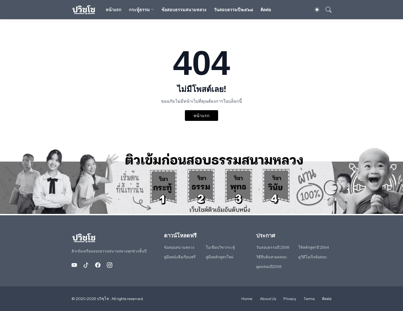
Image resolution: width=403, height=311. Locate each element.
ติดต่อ (265, 9)
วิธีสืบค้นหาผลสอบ (271, 257)
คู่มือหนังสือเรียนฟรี (180, 257)
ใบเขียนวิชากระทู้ (220, 247)
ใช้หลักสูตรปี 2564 (313, 247)
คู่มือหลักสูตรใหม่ (219, 257)
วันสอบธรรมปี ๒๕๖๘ (233, 9)
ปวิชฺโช (103, 298)
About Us (268, 298)
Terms (309, 298)
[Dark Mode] (314, 9)
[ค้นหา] (326, 9)
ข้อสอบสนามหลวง (179, 247)
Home (246, 298)
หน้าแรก (114, 9)
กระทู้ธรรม (139, 9)
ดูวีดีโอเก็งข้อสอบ (312, 257)
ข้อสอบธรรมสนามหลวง (184, 9)
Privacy (289, 298)
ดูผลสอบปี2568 (269, 266)
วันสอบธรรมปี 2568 (272, 247)
